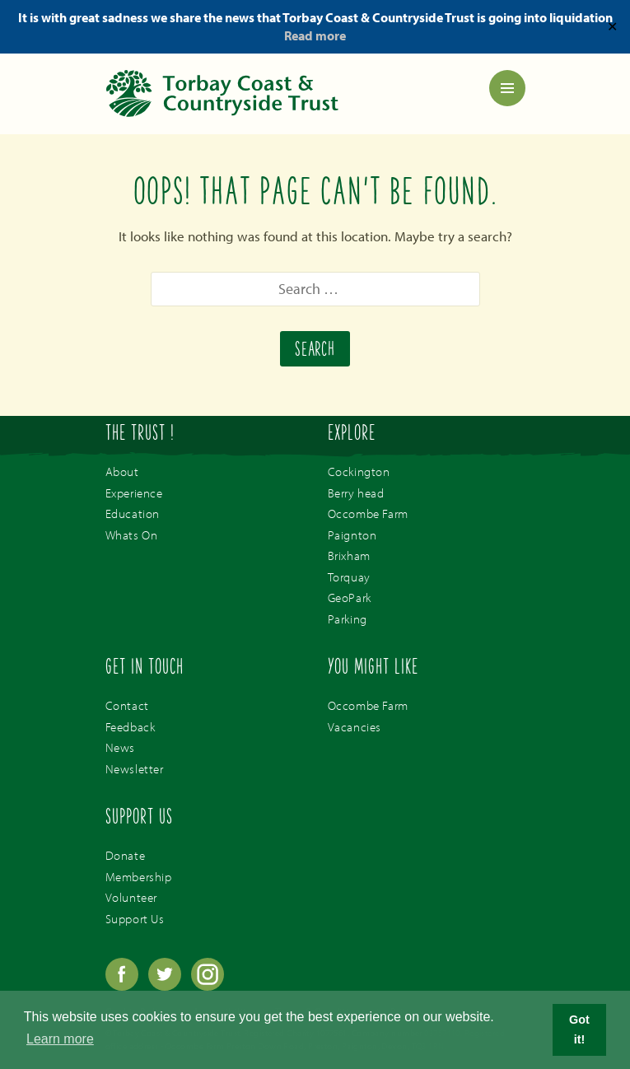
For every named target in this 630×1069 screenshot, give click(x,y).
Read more (315, 35)
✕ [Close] (612, 26)
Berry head (356, 493)
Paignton (352, 535)
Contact (127, 705)
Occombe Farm (368, 513)
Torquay (349, 577)
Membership (138, 877)
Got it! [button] (579, 1029)
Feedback (130, 727)
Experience (134, 493)
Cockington (359, 471)
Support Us (135, 919)
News (120, 747)
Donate (125, 855)
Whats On (131, 535)
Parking (347, 619)
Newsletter (134, 769)
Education (132, 513)
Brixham (349, 555)
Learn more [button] (60, 1039)
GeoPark (349, 597)
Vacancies (354, 727)
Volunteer (131, 897)
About (122, 471)
